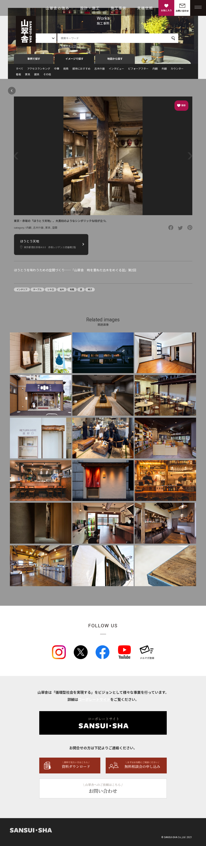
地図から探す (115, 60)
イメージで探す (74, 60)
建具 (36, 76)
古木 (62, 291)
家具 (27, 76)
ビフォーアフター (138, 70)
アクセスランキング (38, 70)
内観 (155, 70)
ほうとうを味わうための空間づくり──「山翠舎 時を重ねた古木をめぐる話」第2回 (75, 272)
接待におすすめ (81, 70)
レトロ (50, 291)
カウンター (177, 70)
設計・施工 (90, 8)
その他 (47, 76)
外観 (164, 70)
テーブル (37, 291)
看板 (18, 76)
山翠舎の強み (57, 8)
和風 (72, 291)
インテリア (21, 291)
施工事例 (118, 8)
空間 (54, 229)
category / (20, 229)
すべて (19, 70)
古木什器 (99, 70)
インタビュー (116, 70)
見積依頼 (145, 8)
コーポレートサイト (94, 701)
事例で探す (33, 60)
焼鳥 (65, 70)
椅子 (90, 291)
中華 (56, 70)
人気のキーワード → (82, 46)
